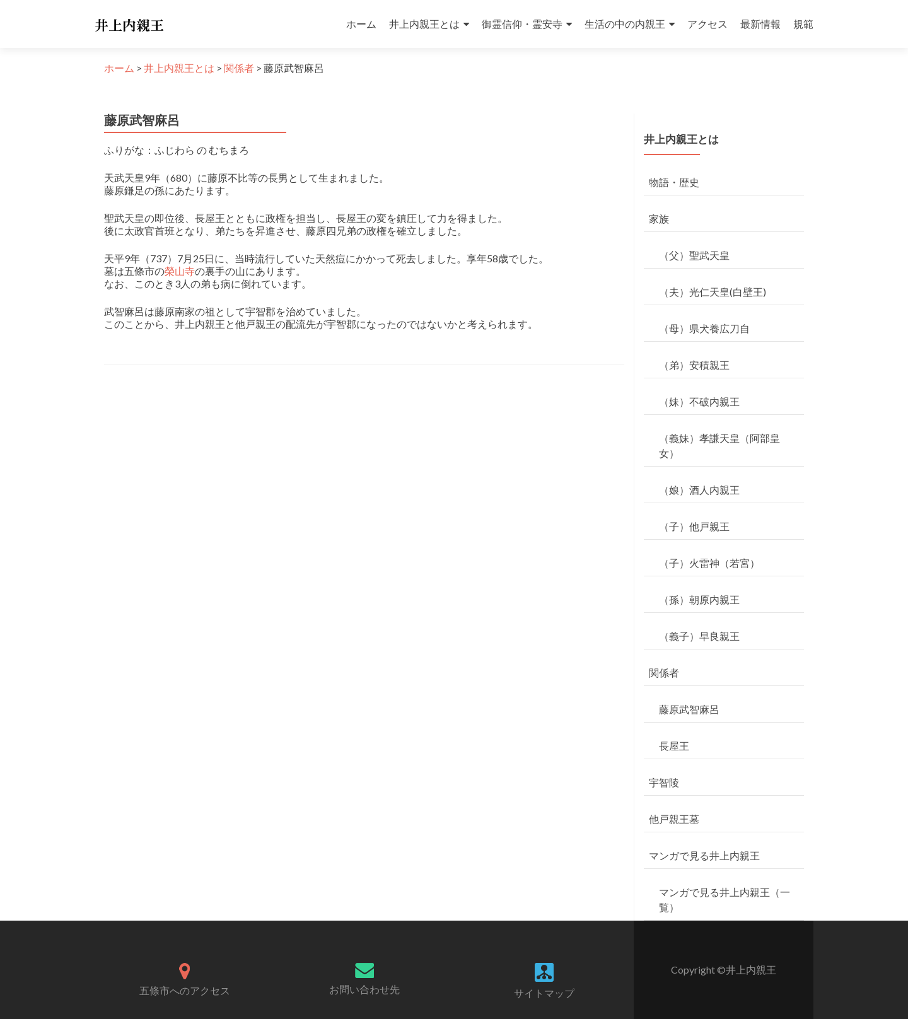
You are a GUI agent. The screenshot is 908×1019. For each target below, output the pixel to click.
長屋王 (674, 746)
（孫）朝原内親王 (699, 599)
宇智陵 (664, 782)
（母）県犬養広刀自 (704, 328)
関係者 (664, 672)
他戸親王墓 (674, 819)
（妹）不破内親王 (699, 401)
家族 (659, 218)
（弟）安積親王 (694, 365)
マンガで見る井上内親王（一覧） (724, 899)
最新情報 (760, 24)
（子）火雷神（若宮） (709, 563)
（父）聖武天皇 (694, 255)
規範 (803, 24)
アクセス (707, 24)
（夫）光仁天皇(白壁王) (712, 292)
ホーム (361, 24)
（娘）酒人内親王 (699, 490)
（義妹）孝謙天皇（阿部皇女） (719, 445)
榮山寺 (180, 271)
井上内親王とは (424, 24)
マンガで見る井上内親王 (704, 855)
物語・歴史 (674, 182)
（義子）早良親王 (699, 636)
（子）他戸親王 (694, 526)
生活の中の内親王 (625, 24)
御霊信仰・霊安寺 (522, 24)
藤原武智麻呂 (689, 709)
